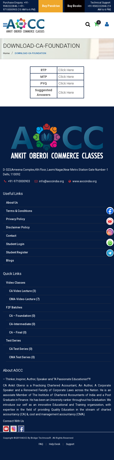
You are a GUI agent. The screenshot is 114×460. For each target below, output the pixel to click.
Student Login (15, 244)
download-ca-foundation (41, 45)
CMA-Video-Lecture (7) (24, 299)
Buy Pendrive (51, 6)
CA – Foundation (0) (22, 315)
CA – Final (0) (18, 332)
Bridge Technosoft (41, 438)
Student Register (17, 252)
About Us (12, 202)
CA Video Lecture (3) (22, 291)
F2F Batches (14, 307)
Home (6, 53)
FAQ (41, 444)
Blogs (10, 260)
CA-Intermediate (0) (22, 324)
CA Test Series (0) (20, 348)
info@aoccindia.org (51, 181)
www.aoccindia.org (84, 181)
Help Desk (54, 444)
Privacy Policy (15, 219)
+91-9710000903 (19, 181)
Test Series (13, 340)
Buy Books (74, 6)
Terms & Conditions (19, 211)
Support (70, 444)
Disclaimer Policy (18, 227)
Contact (11, 235)
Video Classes (15, 282)
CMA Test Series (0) (22, 357)
